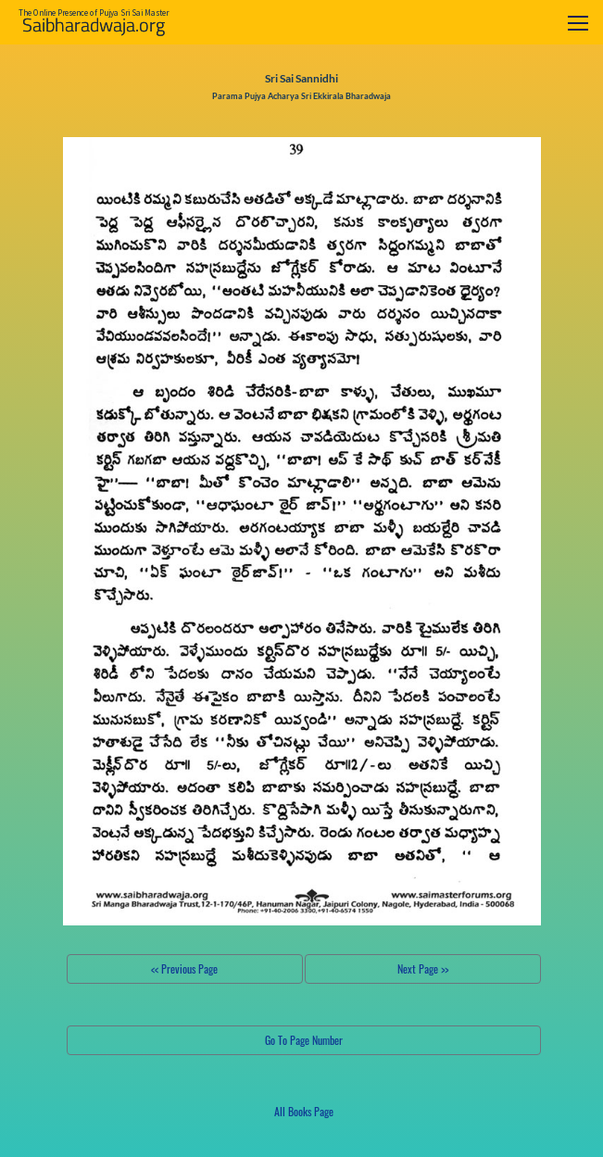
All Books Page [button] (303, 1111)
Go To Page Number (304, 1040)
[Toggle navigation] (578, 22)
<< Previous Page (184, 968)
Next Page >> (422, 968)
